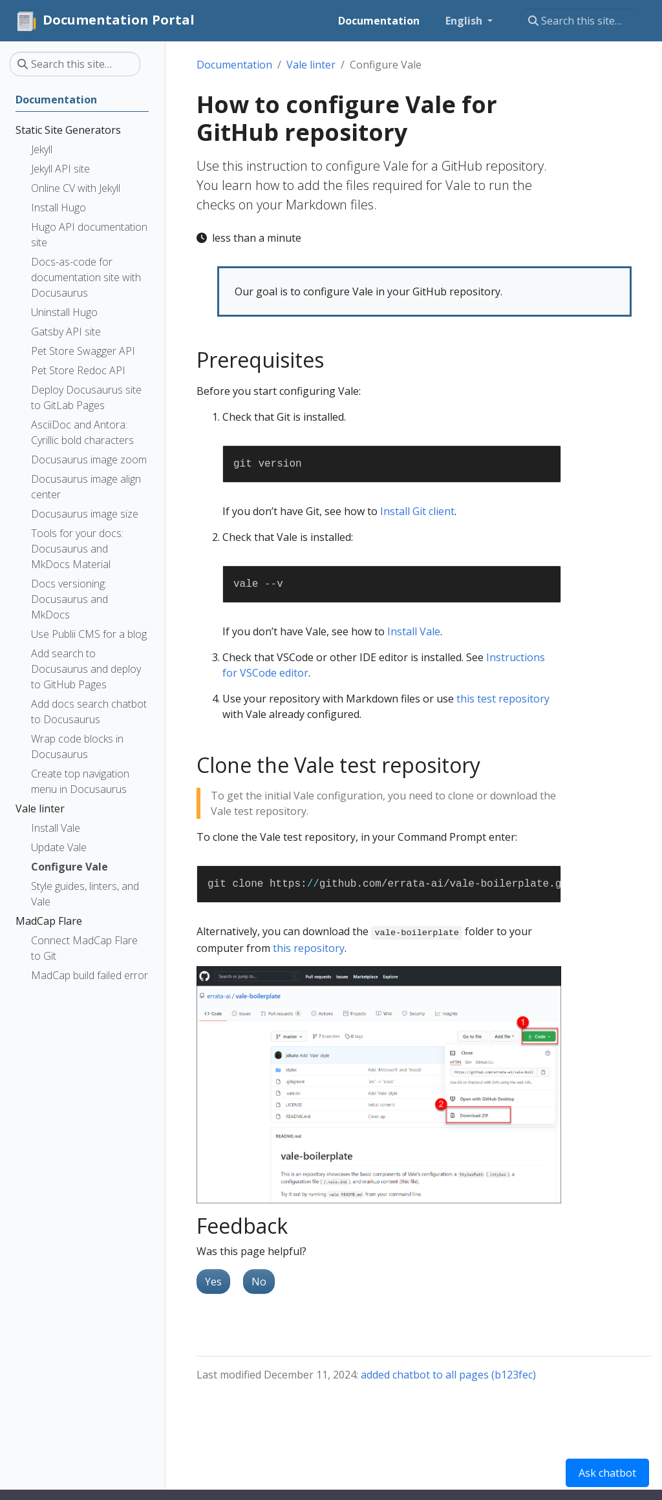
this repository (309, 948)
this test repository (503, 699)
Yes (213, 1281)
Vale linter (311, 65)
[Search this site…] (579, 20)
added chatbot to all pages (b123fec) (448, 1375)
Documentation (234, 65)
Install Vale (413, 631)
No (258, 1281)
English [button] (465, 21)
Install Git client (417, 511)
